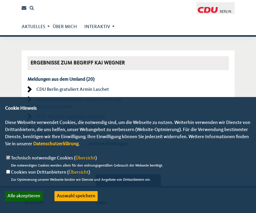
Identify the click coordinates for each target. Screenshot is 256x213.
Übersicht (85, 158)
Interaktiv (97, 27)
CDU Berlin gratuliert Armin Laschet (72, 89)
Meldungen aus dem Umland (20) (61, 79)
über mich (65, 27)
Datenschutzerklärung (55, 144)
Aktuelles (33, 27)
